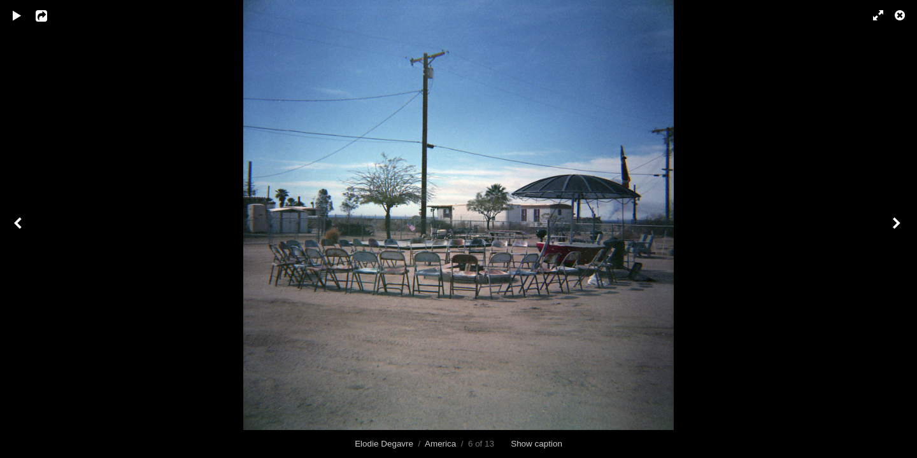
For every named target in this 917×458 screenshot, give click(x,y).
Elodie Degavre (384, 443)
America (440, 443)
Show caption (536, 443)
